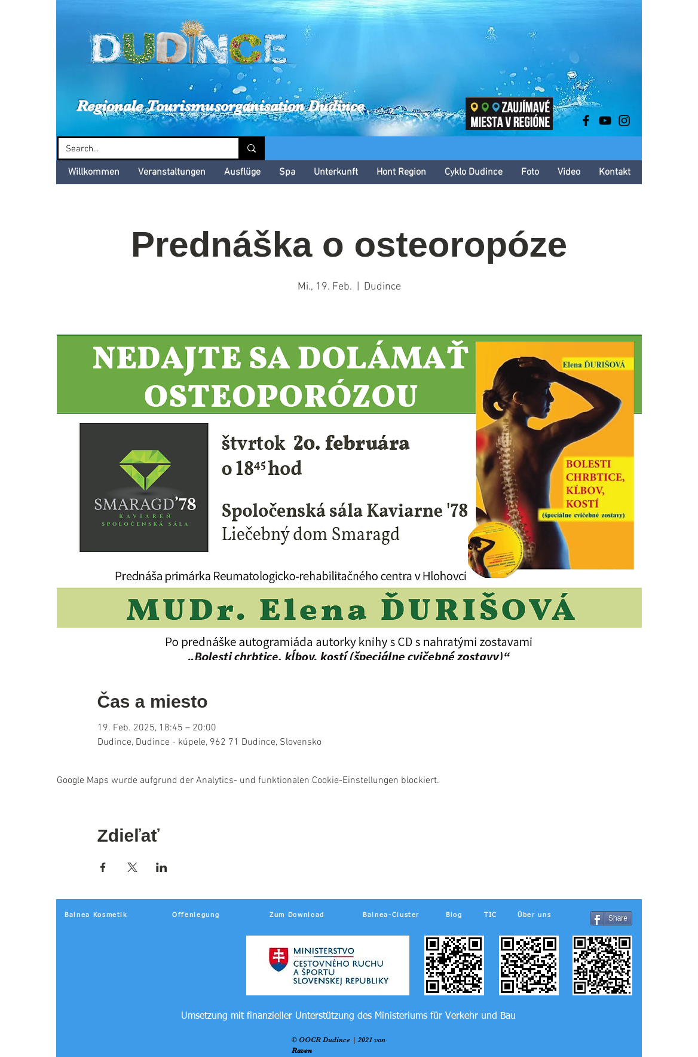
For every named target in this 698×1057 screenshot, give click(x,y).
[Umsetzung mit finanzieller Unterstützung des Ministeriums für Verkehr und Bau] (348, 1016)
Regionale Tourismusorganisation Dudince (220, 105)
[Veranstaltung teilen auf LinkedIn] (161, 867)
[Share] (611, 918)
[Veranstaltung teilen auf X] (132, 867)
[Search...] (139, 149)
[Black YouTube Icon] (605, 120)
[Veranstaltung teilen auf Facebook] (103, 867)
